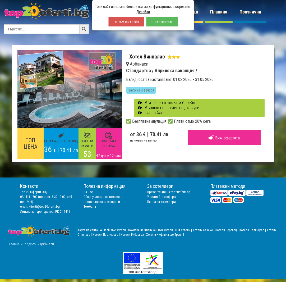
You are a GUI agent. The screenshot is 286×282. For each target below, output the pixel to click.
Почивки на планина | (143, 230)
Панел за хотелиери (161, 202)
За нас (88, 192)
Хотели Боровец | (227, 230)
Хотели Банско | (204, 230)
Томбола (90, 206)
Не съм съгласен (126, 22)
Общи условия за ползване (103, 197)
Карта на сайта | (88, 230)
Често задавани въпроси (102, 202)
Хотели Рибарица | (133, 234)
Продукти (29, 244)
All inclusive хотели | (114, 230)
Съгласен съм (161, 22)
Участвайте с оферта (162, 197)
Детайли (143, 12)
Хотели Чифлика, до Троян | (165, 234)
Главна (14, 244)
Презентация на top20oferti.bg (169, 192)
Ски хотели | (166, 230)
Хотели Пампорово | (107, 234)
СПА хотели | (184, 230)
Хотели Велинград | (252, 230)
